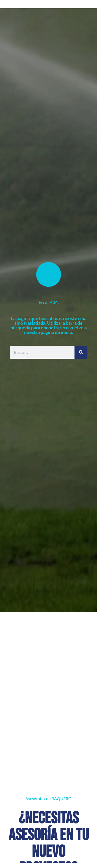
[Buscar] (80, 352)
